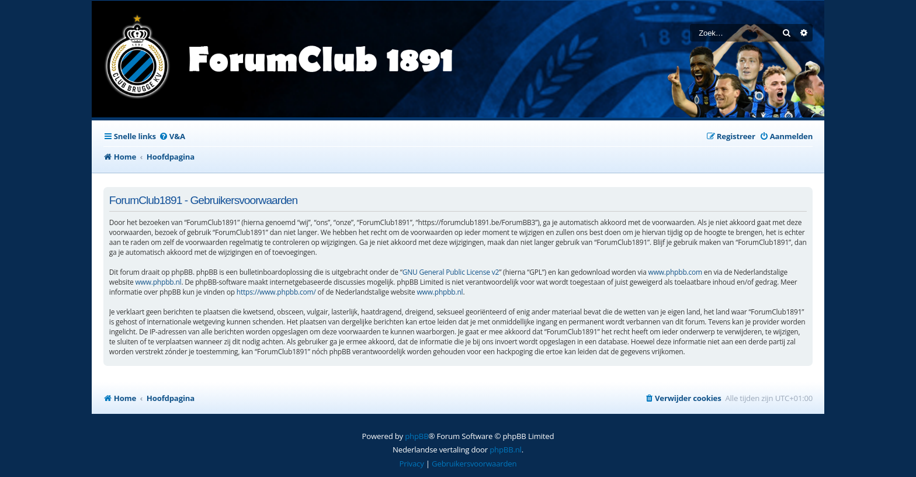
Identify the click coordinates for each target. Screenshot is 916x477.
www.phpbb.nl (158, 282)
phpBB (416, 436)
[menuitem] (172, 136)
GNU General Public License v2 (451, 272)
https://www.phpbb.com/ (276, 292)
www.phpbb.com (675, 272)
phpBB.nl (506, 449)
